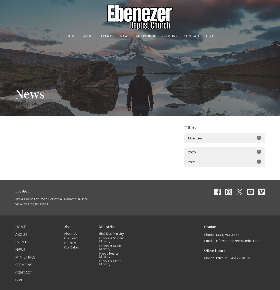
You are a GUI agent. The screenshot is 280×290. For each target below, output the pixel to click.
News (125, 36)
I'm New (70, 243)
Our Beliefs (72, 247)
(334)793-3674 (227, 234)
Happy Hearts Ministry (108, 255)
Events (107, 36)
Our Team (71, 238)
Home (71, 36)
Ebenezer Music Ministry (110, 247)
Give (210, 36)
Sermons (169, 36)
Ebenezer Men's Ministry (110, 262)
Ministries (145, 36)
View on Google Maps (31, 204)
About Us (70, 233)
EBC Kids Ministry (111, 233)
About (88, 36)
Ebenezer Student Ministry (111, 239)
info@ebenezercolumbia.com (237, 240)
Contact (192, 36)
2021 (224, 162)
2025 (224, 152)
